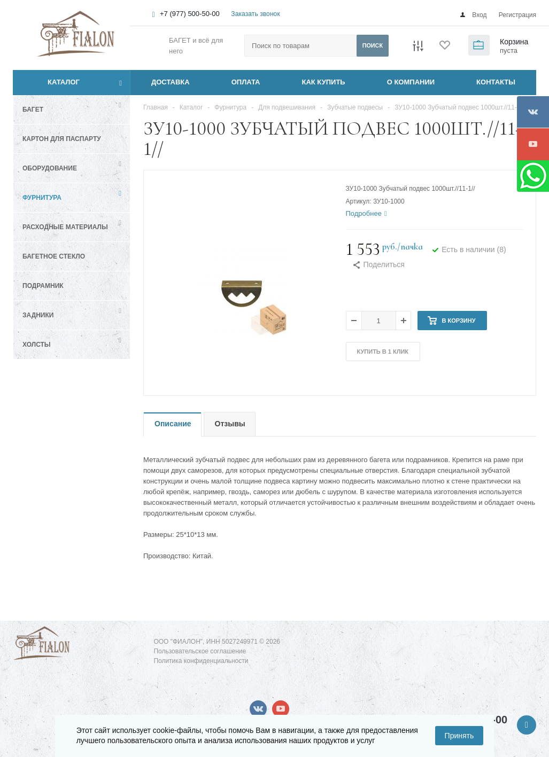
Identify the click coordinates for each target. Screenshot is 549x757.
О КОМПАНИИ (411, 82)
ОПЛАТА (245, 82)
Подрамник (43, 286)
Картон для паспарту (61, 139)
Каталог (52, 82)
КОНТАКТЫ (495, 82)
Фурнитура (41, 197)
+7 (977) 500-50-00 (190, 14)
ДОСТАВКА (170, 82)
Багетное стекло (53, 256)
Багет (32, 109)
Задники (37, 315)
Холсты (36, 344)
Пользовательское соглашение (199, 651)
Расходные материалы (65, 227)
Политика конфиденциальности (200, 661)
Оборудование (49, 168)
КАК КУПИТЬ (323, 82)
